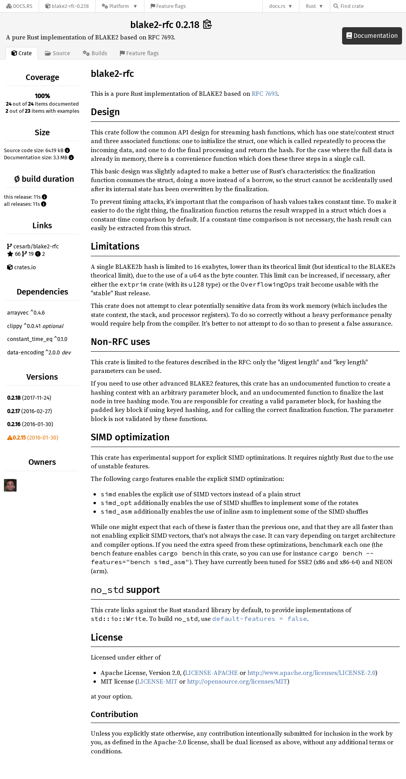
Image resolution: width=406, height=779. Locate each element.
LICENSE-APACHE (211, 672)
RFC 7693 (264, 93)
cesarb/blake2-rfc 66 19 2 (33, 250)
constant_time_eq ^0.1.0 (37, 339)
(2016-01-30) (30, 424)
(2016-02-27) (29, 411)
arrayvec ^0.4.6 (26, 312)
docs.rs (277, 6)
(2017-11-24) (29, 398)
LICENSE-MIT (157, 681)
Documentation (372, 35)
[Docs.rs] (19, 6)
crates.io (21, 267)
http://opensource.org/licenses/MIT (237, 681)
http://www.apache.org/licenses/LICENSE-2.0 (311, 672)
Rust (311, 6)
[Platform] (119, 6)
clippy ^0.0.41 (35, 326)
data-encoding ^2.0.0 (39, 352)
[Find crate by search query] (373, 6)
